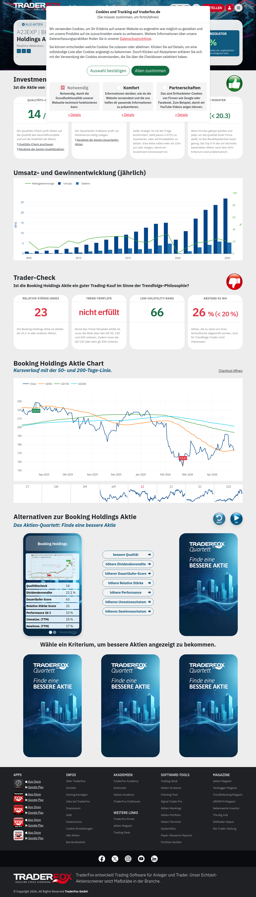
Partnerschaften (185, 87)
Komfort (131, 87)
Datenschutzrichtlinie (135, 39)
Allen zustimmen (150, 70)
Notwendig (77, 87)
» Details (74, 115)
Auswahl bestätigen (108, 70)
